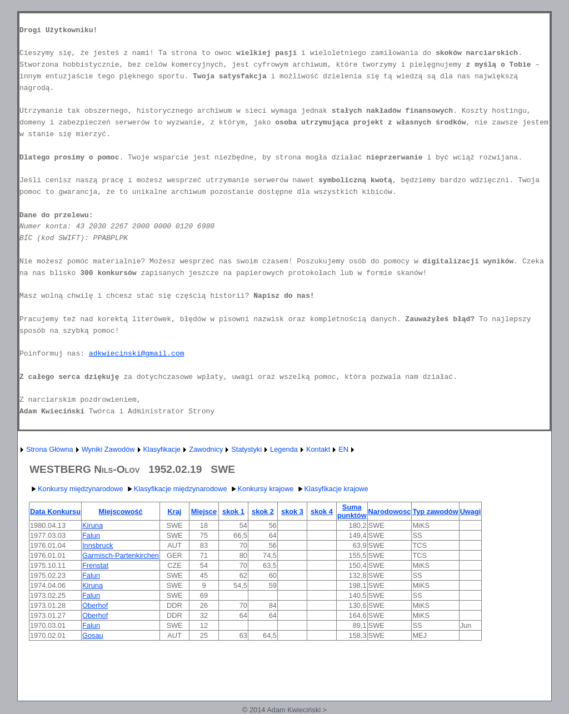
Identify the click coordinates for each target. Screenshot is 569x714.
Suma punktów (352, 511)
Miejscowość (121, 511)
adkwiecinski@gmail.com (136, 353)
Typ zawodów (435, 511)
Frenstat (95, 565)
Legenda (284, 449)
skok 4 (322, 511)
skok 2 (263, 511)
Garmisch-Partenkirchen (120, 555)
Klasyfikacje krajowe (332, 489)
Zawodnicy (206, 449)
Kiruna (92, 525)
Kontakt (318, 449)
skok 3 (292, 511)
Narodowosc (389, 511)
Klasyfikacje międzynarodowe (176, 489)
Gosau (92, 635)
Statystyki (246, 449)
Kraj (175, 511)
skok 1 (233, 511)
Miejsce (204, 511)
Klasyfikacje (162, 449)
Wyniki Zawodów (108, 449)
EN (343, 449)
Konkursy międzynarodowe (76, 489)
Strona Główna (49, 449)
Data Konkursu (55, 511)
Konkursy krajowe (261, 489)
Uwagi (470, 511)
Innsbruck (97, 545)
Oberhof (95, 605)
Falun (91, 535)
